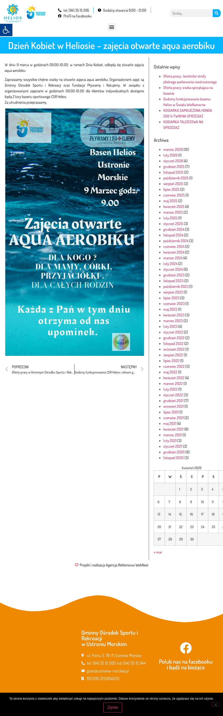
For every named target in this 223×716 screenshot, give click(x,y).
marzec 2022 (173, 383)
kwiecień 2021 (173, 429)
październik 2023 (175, 286)
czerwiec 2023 (174, 303)
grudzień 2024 (173, 229)
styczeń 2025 (173, 223)
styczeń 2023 (173, 332)
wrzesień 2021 (173, 406)
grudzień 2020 (174, 452)
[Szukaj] (217, 13)
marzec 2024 (173, 257)
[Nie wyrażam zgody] (215, 704)
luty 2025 (170, 218)
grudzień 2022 (173, 337)
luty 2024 (170, 263)
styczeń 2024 (173, 269)
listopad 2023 (173, 280)
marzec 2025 (173, 212)
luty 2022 (170, 389)
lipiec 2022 (171, 360)
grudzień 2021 (173, 400)
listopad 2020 (173, 457)
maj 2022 (170, 372)
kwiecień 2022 (173, 377)
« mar (158, 552)
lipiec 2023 (171, 297)
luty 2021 (170, 440)
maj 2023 (170, 309)
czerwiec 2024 (173, 246)
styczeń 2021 (172, 446)
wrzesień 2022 (174, 349)
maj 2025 (170, 200)
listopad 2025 (173, 172)
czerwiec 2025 (174, 195)
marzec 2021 (172, 434)
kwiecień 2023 (173, 315)
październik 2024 (175, 240)
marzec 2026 (173, 149)
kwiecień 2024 (173, 252)
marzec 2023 (173, 320)
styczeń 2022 (173, 394)
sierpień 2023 (173, 292)
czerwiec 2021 (173, 417)
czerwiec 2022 (174, 366)
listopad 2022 (173, 343)
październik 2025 (175, 178)
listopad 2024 (173, 235)
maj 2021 (169, 423)
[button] (6, 30)
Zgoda (112, 707)
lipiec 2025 (171, 189)
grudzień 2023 (173, 275)
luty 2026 (170, 155)
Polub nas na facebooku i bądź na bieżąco (186, 664)
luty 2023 (170, 326)
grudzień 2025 (173, 166)
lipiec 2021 (170, 412)
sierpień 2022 (173, 355)
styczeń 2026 (173, 160)
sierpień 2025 (173, 183)
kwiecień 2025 (173, 206)
